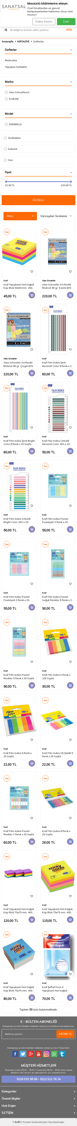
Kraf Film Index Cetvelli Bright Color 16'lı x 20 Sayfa (17, 520)
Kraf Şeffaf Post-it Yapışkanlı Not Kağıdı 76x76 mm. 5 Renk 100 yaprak (55, 989)
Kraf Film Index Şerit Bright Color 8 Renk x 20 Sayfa (19, 442)
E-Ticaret (25, 1122)
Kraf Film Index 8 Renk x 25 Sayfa (56, 833)
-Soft (16, 1122)
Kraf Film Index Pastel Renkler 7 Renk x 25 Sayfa (18, 833)
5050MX (13, 124)
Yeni (8, 160)
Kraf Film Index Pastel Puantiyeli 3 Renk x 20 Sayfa (55, 520)
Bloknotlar (11, 60)
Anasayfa (7, 41)
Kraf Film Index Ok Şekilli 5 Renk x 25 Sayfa (57, 754)
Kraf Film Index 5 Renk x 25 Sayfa (17, 754)
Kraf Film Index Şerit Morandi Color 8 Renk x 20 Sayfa (57, 364)
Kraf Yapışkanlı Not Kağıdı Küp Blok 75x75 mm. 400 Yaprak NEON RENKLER (57, 911)
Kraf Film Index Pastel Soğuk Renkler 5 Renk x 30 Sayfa (57, 598)
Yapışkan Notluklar (16, 66)
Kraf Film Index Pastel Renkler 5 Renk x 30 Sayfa (18, 676)
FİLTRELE (38, 200)
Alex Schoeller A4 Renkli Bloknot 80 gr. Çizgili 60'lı (18, 364)
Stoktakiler (12, 137)
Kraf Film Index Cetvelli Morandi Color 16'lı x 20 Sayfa (56, 442)
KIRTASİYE (23, 41)
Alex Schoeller (17, 92)
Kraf (11, 99)
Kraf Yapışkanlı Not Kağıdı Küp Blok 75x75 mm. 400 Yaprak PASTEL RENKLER (18, 989)
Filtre (20, 216)
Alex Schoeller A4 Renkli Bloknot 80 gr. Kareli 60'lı (56, 286)
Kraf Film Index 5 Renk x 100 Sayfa (56, 676)
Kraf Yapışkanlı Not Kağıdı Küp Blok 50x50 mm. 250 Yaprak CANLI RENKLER (18, 286)
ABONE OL (65, 1033)
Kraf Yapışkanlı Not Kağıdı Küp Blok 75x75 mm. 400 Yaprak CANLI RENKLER (18, 911)
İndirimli (10, 149)
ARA (69, 29)
